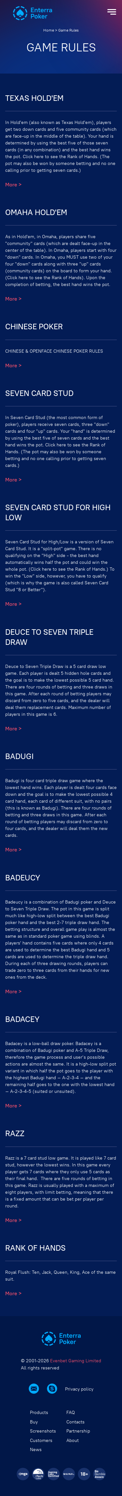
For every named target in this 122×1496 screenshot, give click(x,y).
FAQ (70, 1412)
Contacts (75, 1422)
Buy (34, 1422)
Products (39, 1412)
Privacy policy (79, 1389)
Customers (41, 1440)
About (72, 1440)
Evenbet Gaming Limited (75, 1361)
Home (48, 30)
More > (13, 185)
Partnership (78, 1431)
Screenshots (43, 1431)
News (36, 1449)
